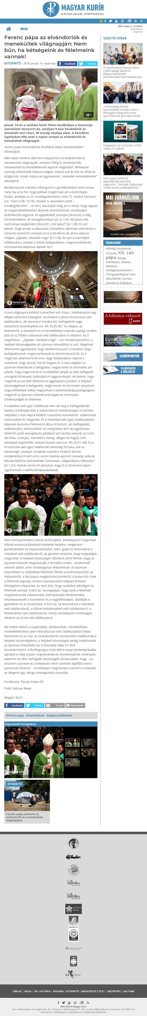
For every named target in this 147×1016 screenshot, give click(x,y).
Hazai (27, 991)
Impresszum (46, 1012)
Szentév (127, 279)
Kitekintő (12, 63)
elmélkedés (113, 262)
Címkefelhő (113, 243)
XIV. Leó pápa (120, 255)
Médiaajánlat (60, 1012)
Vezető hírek (115, 38)
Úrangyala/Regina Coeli (120, 274)
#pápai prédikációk (59, 715)
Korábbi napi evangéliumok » (126, 234)
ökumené (113, 278)
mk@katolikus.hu (101, 1009)
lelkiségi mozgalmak (118, 248)
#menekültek (35, 715)
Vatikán (125, 262)
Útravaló (111, 253)
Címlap (17, 991)
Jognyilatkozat (74, 1012)
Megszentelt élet (93, 991)
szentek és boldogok (119, 283)
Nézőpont (114, 991)
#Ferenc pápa (15, 715)
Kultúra (129, 991)
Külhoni (58, 991)
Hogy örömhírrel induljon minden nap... (122, 204)
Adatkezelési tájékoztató (95, 1012)
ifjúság (121, 258)
